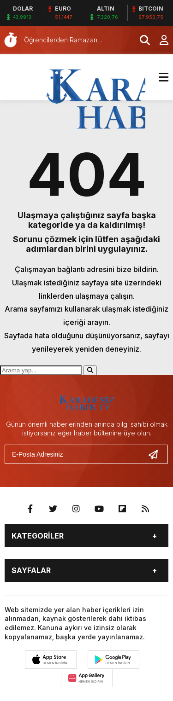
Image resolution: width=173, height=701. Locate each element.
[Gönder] (157, 454)
